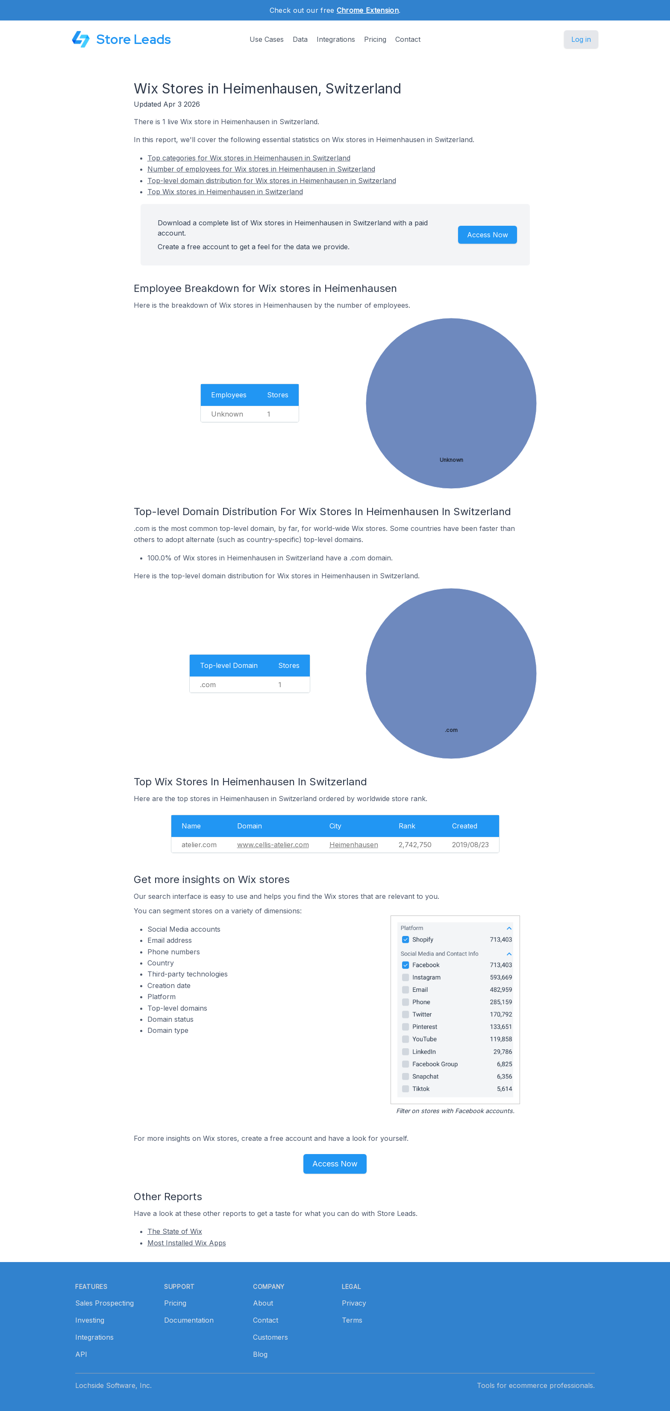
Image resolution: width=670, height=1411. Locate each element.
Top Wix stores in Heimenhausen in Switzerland (225, 191)
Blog (260, 1354)
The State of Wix (174, 1231)
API (81, 1354)
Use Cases (267, 39)
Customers (270, 1337)
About (263, 1303)
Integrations (336, 39)
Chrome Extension (368, 10)
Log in (581, 39)
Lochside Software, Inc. (113, 1385)
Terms (352, 1320)
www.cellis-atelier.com (273, 844)
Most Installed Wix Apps (186, 1243)
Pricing (375, 39)
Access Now (487, 234)
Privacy (354, 1303)
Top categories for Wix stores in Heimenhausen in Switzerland (248, 158)
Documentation (189, 1320)
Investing (89, 1320)
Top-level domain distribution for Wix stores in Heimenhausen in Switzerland (271, 180)
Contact (407, 39)
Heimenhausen (353, 844)
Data (300, 39)
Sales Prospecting (104, 1303)
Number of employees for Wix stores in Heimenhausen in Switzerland (261, 169)
